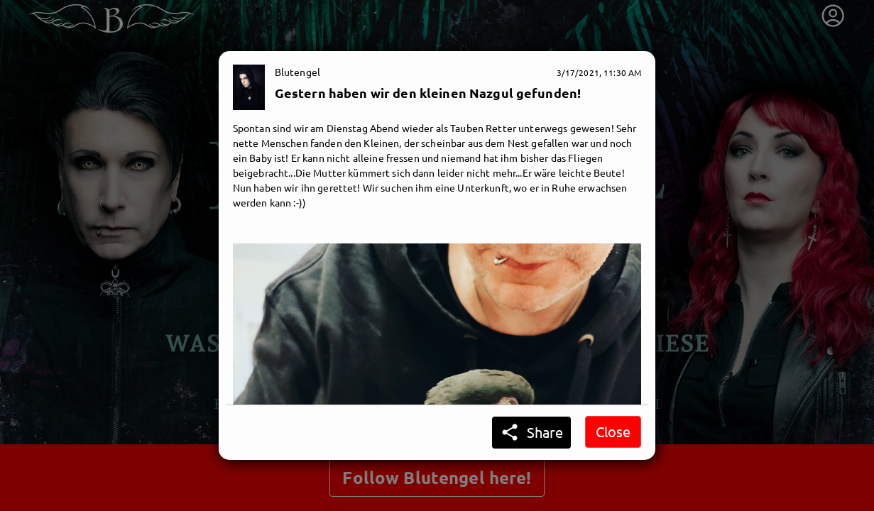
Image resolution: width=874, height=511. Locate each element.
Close (613, 431)
